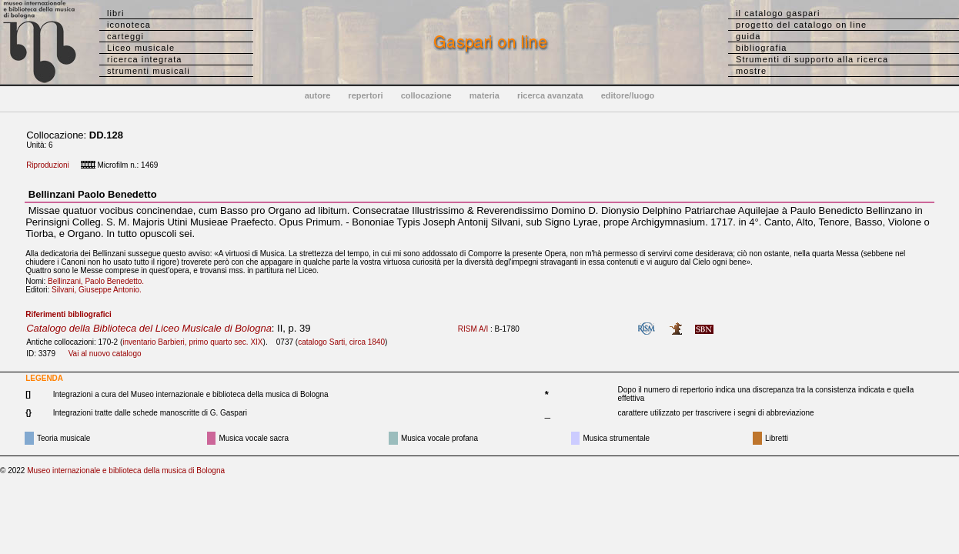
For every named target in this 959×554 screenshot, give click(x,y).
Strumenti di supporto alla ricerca (812, 59)
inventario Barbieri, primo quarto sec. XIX (192, 342)
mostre (751, 70)
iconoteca (129, 24)
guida (748, 36)
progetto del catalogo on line (801, 24)
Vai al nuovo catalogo (105, 353)
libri (116, 13)
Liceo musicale (141, 47)
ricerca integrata (144, 59)
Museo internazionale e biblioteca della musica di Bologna (126, 470)
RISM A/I (473, 329)
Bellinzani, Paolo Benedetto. (99, 281)
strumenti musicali (148, 70)
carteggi (125, 36)
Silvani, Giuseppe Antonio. (100, 289)
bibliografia (761, 47)
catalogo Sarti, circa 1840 (341, 342)
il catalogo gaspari (778, 13)
